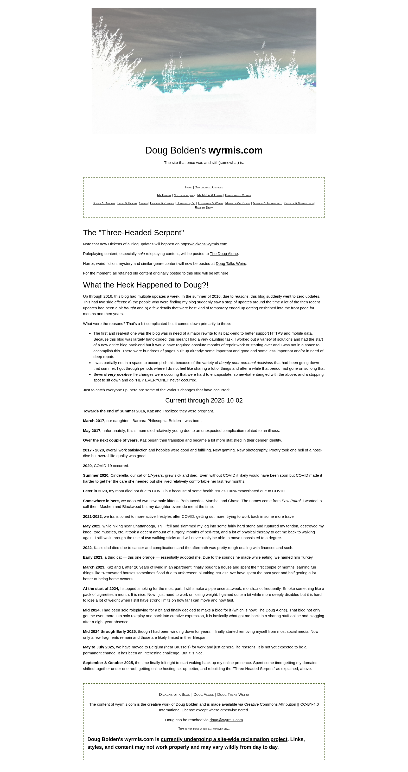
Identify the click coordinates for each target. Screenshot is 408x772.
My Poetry (164, 195)
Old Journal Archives (209, 187)
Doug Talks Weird (231, 263)
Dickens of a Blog (174, 694)
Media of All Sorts (237, 203)
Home (188, 187)
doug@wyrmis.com (226, 720)
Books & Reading (104, 203)
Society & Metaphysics (299, 203)
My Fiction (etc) (184, 195)
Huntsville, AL (185, 203)
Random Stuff (204, 207)
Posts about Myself (238, 195)
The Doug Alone (224, 253)
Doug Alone (204, 694)
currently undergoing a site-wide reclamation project (224, 739)
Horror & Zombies (162, 203)
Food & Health (127, 203)
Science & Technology (267, 203)
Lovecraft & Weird (210, 203)
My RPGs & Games (209, 195)
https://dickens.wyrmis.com (204, 244)
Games (143, 203)
